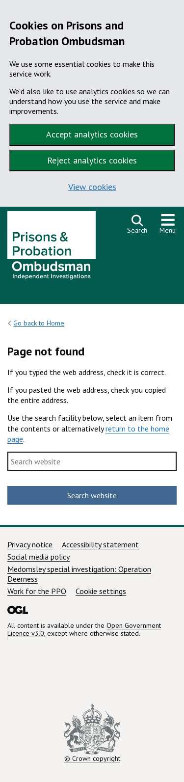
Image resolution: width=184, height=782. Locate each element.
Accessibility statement (100, 544)
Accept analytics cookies (92, 134)
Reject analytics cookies (92, 160)
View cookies (92, 186)
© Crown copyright (92, 733)
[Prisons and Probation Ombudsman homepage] (51, 248)
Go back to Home (38, 323)
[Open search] (137, 224)
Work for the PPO (36, 591)
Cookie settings (101, 591)
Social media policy (38, 557)
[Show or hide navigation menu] (168, 224)
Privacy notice (30, 544)
